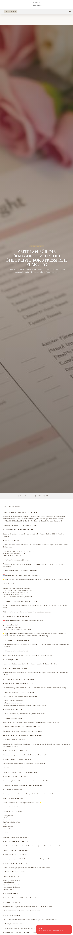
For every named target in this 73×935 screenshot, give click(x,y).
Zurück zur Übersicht (12, 506)
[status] (54, 929)
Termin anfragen (11, 11)
